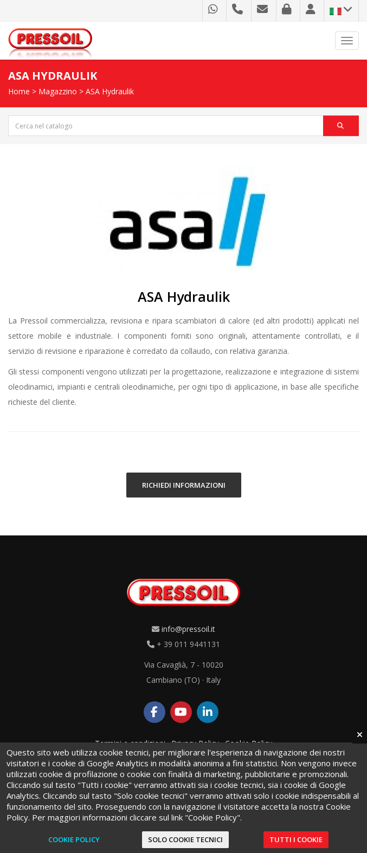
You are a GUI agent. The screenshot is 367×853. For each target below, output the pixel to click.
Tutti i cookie (296, 839)
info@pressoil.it (188, 629)
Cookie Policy (74, 839)
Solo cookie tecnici (185, 839)
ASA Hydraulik (110, 91)
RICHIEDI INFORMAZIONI (184, 485)
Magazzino (57, 91)
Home (19, 91)
